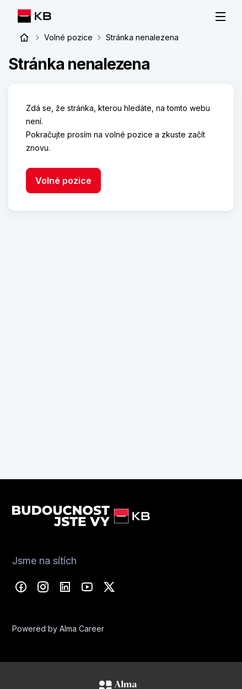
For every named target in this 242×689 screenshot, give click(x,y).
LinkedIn (65, 584)
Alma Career (82, 626)
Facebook (21, 584)
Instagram (43, 584)
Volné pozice (68, 37)
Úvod (24, 37)
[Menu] (220, 16)
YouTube (87, 584)
